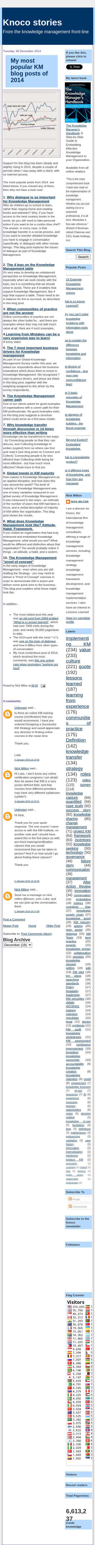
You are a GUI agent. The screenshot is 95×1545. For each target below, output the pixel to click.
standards (72, 983)
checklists (72, 1017)
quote (85, 666)
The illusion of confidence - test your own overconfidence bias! (75, 375)
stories (86, 1021)
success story (78, 810)
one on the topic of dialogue (37, 641)
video (86, 780)
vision (69, 1113)
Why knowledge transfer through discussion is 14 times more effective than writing (28, 428)
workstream (72, 1182)
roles (85, 774)
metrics (78, 903)
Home (32, 925)
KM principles (75, 998)
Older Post (53, 925)
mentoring (72, 1155)
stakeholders (73, 1109)
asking (78, 925)
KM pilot (78, 972)
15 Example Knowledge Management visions (78, 284)
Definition (76, 740)
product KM (74, 1159)
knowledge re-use (78, 1121)
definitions (85, 1128)
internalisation (74, 1151)
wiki (88, 967)
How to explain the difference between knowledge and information (74, 349)
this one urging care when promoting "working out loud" (35, 664)
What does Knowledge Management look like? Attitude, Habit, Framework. (29, 525)
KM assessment (78, 1040)
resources (72, 1094)
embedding (83, 899)
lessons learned (74, 680)
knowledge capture (74, 795)
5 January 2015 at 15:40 (26, 881)
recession (72, 1102)
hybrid (83, 1167)
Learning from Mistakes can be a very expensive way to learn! (31, 336)
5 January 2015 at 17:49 (26, 911)
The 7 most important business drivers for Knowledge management (30, 351)
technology (74, 852)
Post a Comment (14, 919)
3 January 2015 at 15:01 (26, 801)
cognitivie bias (78, 906)
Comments (78, 1206)
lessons (82, 1171)
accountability (75, 1063)
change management (76, 825)
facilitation (78, 1125)
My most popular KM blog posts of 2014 (29, 70)
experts (71, 945)
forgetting (72, 1052)
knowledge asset (78, 918)
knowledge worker (78, 948)
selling (70, 967)
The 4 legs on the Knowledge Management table (29, 266)
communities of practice (78, 723)
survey (85, 785)
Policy (70, 987)
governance (75, 857)
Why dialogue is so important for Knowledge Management (29, 199)
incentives (83, 840)
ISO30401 (73, 1006)
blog (68, 1128)
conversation (82, 895)
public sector (74, 1175)
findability (72, 991)
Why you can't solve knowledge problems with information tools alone (75, 322)
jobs (68, 1171)
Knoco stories (32, 22)
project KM (82, 831)
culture (73, 661)
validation (71, 1140)
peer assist (74, 929)
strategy (74, 768)
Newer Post (10, 925)
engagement (78, 1083)
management (76, 878)
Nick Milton (21, 768)
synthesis (78, 1025)
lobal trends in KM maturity (32, 473)
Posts (74, 1199)
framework (82, 836)
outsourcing (73, 1136)
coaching (70, 1167)
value (85, 649)
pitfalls (70, 1002)
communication (78, 870)
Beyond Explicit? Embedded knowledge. (78, 443)
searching (72, 979)
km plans (73, 975)
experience (72, 1098)
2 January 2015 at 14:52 (26, 760)
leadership (73, 994)
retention (72, 1014)
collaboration (82, 952)
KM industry (82, 922)
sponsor (70, 1105)
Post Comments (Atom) (36, 933)
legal (69, 1021)
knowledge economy (78, 1086)
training (71, 1010)
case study (74, 806)
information (72, 1147)
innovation (82, 891)
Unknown (20, 707)
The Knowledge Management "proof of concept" (29, 559)
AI (85, 1094)
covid (87, 1079)
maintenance (78, 1132)
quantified (74, 802)
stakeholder (72, 1179)
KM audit (73, 1029)
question (78, 956)
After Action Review (78, 884)
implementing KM (78, 641)
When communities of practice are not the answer (30, 311)
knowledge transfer (77, 754)
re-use (78, 1090)
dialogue (71, 933)
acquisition (71, 1163)
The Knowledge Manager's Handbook (76, 129)
